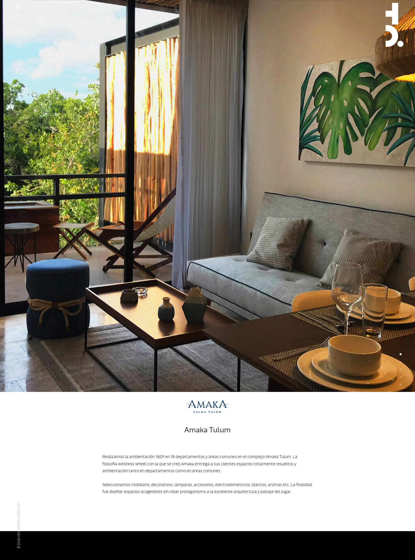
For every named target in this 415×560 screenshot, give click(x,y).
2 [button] (400, 362)
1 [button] (400, 355)
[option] (207, 196)
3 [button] (400, 370)
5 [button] (400, 385)
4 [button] (400, 377)
